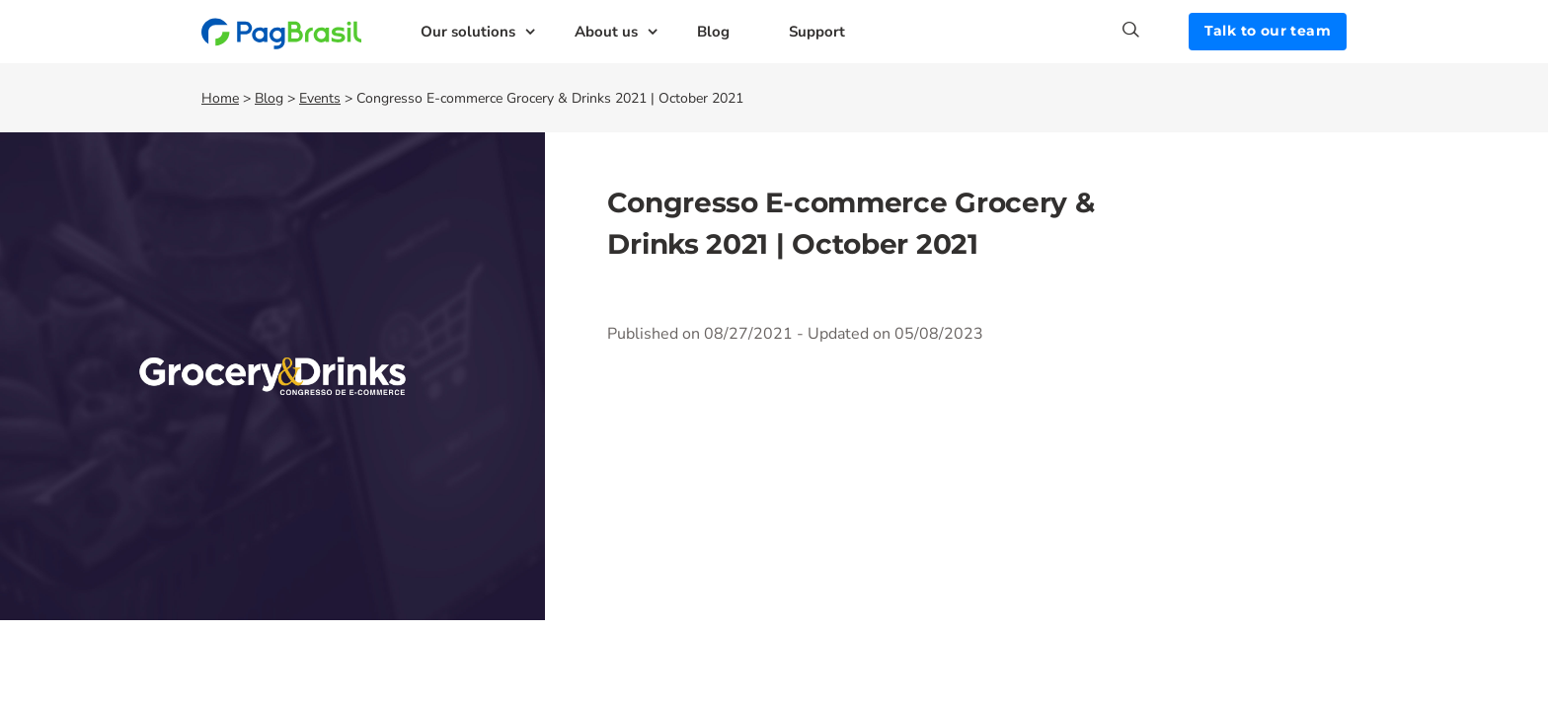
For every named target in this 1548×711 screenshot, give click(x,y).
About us (606, 31)
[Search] (1155, 29)
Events (320, 98)
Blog (713, 31)
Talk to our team (1267, 31)
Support (817, 31)
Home (220, 98)
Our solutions (468, 31)
